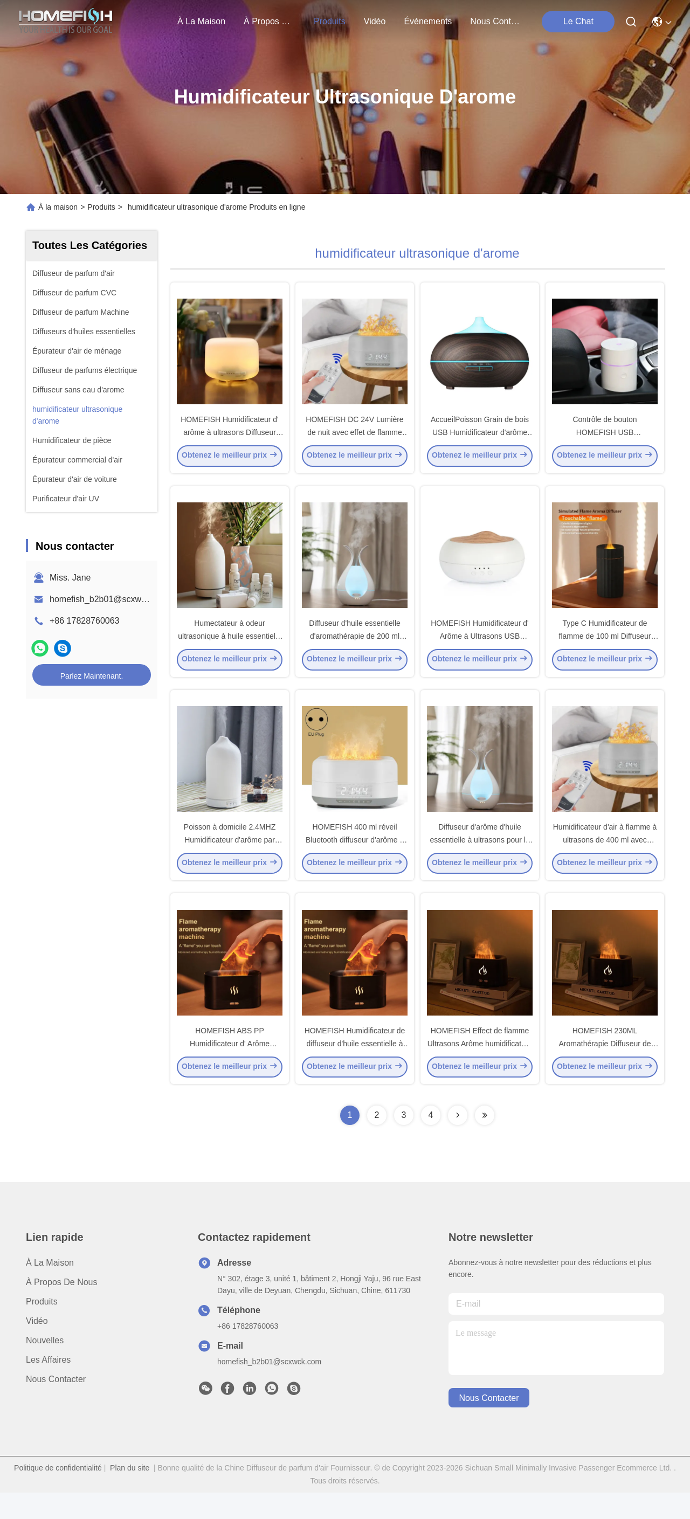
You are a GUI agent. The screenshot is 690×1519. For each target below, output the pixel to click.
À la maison (201, 21)
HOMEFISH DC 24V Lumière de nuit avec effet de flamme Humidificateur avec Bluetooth (355, 439)
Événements (428, 21)
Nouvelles (45, 1366)
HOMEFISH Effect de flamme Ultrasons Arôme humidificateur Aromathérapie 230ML (480, 1069)
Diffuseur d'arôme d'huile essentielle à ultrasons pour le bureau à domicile (479, 859)
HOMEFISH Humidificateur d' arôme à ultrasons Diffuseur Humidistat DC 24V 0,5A (230, 439)
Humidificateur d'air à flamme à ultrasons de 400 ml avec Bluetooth (605, 859)
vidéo (375, 21)
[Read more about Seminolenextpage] (457, 1141)
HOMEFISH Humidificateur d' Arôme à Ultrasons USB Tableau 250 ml (480, 649)
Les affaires (48, 1386)
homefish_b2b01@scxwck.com (109, 599)
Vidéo (37, 1347)
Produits (101, 207)
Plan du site (129, 1494)
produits (330, 21)
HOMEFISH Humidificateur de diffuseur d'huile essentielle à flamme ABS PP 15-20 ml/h (355, 1069)
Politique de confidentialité (58, 1494)
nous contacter (496, 21)
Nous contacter (56, 1405)
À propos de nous (269, 21)
